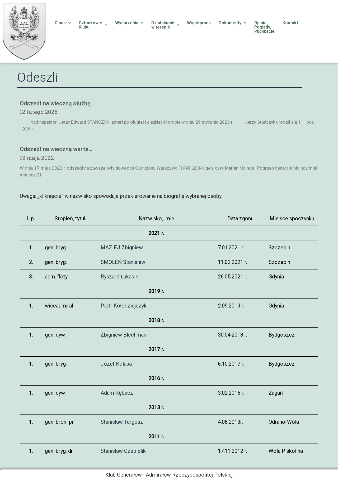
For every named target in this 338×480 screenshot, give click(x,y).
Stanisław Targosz (122, 422)
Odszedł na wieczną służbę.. (56, 103)
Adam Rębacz (117, 393)
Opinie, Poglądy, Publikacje (264, 27)
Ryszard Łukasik (119, 276)
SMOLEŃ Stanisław (123, 262)
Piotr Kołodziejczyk (124, 305)
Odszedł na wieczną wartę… (56, 149)
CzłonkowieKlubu (93, 25)
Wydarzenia (129, 22)
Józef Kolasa (116, 364)
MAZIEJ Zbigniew (122, 247)
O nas (63, 22)
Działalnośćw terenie (165, 25)
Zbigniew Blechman (123, 335)
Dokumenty (232, 22)
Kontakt (290, 22)
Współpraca (199, 22)
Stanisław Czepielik (123, 451)
